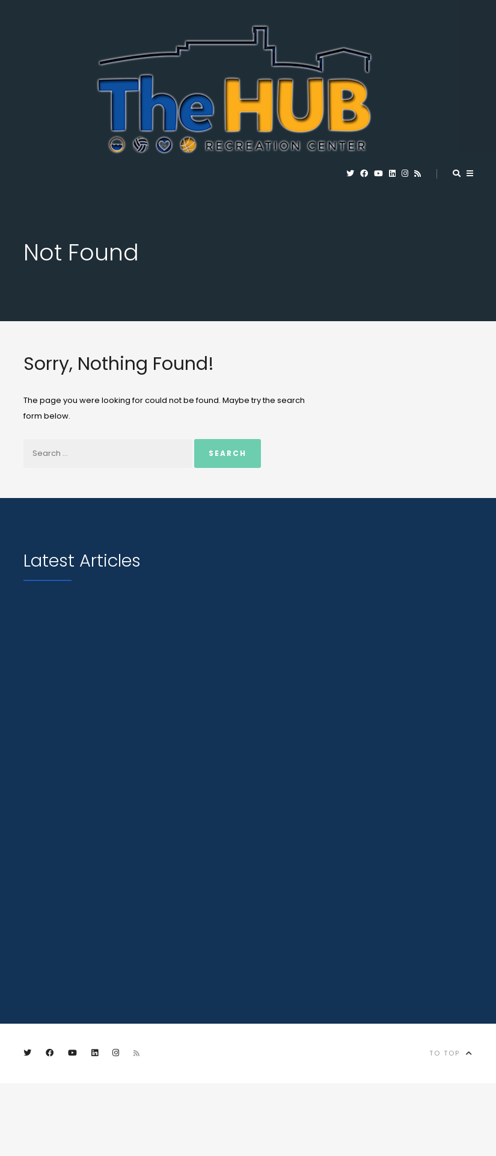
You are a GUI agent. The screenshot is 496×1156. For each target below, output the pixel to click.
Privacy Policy (294, 1111)
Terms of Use (378, 1111)
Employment (51, 1111)
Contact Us (125, 1111)
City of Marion (206, 1111)
